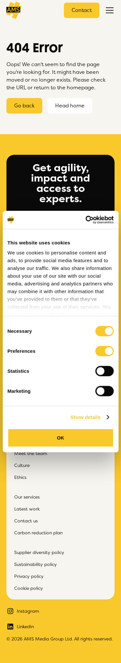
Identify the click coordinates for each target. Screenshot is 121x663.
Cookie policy (28, 588)
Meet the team (30, 453)
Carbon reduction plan (38, 532)
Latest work (27, 508)
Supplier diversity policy (39, 552)
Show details (86, 417)
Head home (70, 106)
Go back (24, 106)
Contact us (26, 520)
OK (60, 437)
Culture (22, 465)
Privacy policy (29, 576)
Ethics (20, 477)
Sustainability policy (35, 564)
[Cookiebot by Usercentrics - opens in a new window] (86, 220)
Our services (27, 497)
